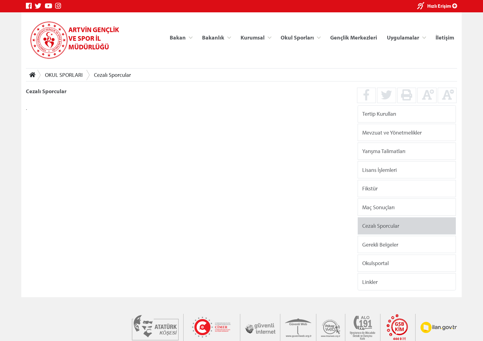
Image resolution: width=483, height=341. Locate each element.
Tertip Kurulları (379, 113)
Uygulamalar (403, 37)
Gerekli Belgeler (380, 244)
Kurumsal (253, 37)
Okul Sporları (297, 37)
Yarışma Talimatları (383, 151)
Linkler (370, 281)
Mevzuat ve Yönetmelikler (392, 132)
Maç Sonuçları (378, 206)
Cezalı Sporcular (112, 74)
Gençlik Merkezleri (353, 37)
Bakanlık (213, 37)
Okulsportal (375, 263)
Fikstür (370, 188)
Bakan (178, 37)
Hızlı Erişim (442, 6)
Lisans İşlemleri (379, 169)
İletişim (445, 37)
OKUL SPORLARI (64, 74)
